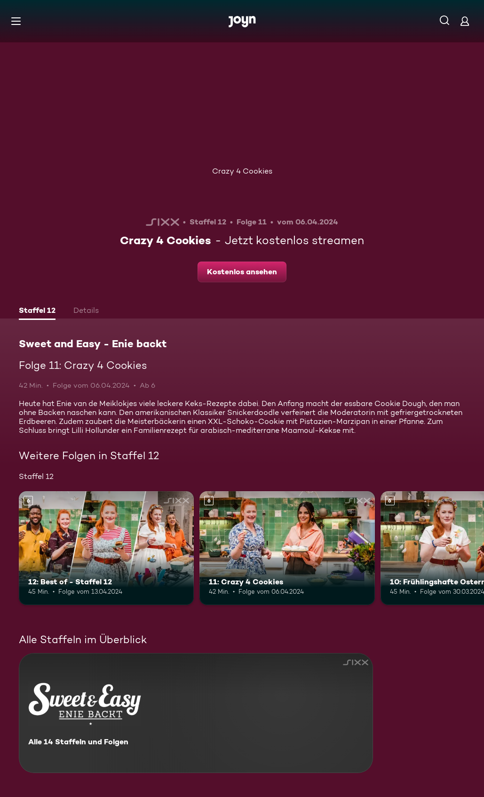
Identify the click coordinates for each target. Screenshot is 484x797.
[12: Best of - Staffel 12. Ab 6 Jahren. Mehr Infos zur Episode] (106, 548)
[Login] (464, 21)
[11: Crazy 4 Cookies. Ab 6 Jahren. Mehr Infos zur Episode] (286, 548)
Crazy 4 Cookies (242, 171)
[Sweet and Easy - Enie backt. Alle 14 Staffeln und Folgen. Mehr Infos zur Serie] (196, 713)
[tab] (37, 311)
